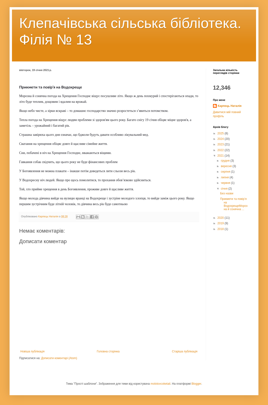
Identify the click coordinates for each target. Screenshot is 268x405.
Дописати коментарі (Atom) (59, 358)
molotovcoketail (160, 383)
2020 (221, 217)
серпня (226, 171)
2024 (221, 139)
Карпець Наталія (229, 106)
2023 (221, 144)
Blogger (196, 383)
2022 (221, 150)
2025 (221, 133)
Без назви (226, 193)
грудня (225, 160)
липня (225, 177)
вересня (227, 166)
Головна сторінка (108, 351)
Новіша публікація (32, 351)
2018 (221, 229)
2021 (221, 155)
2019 (221, 223)
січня (224, 188)
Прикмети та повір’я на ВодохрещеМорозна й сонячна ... (233, 204)
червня (226, 183)
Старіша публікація (184, 351)
